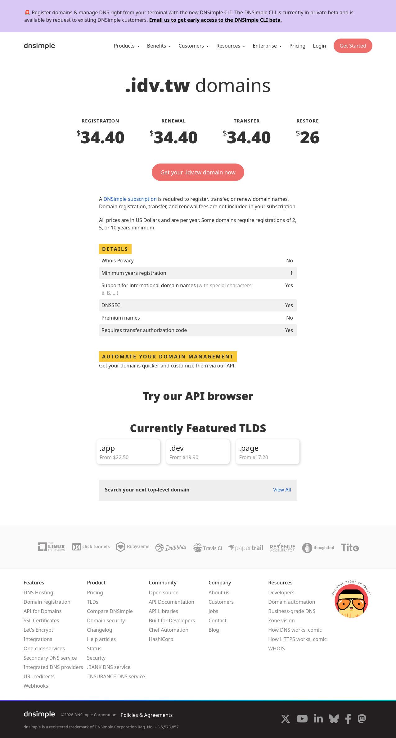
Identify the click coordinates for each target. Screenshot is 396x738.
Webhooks (36, 685)
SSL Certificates (41, 620)
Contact (218, 620)
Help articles (101, 639)
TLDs (92, 601)
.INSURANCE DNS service (116, 676)
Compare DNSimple (110, 611)
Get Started (353, 45)
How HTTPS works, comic (297, 639)
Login (319, 45)
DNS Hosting (38, 592)
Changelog (99, 629)
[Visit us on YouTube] (302, 720)
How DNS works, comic (295, 629)
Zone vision (281, 620)
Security (96, 657)
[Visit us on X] (285, 720)
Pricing (297, 45)
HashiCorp (161, 639)
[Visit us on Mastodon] (362, 720)
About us (219, 592)
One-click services (44, 648)
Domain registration (47, 601)
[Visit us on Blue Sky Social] (334, 720)
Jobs (213, 611)
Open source (163, 592)
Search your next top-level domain (147, 489)
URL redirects (39, 676)
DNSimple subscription (130, 199)
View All (282, 489)
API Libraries (163, 611)
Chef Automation (168, 629)
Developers (281, 592)
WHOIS (276, 648)
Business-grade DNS (291, 611)
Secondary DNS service (50, 657)
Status (94, 648)
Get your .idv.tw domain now (198, 172)
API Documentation (171, 601)
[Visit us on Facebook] (348, 720)
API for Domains (42, 611)
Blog (214, 629)
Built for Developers (172, 620)
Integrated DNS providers (53, 667)
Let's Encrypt (38, 629)
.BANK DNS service (108, 667)
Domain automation (291, 601)
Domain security (106, 620)
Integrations (38, 639)
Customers (221, 601)
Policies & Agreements (146, 715)
